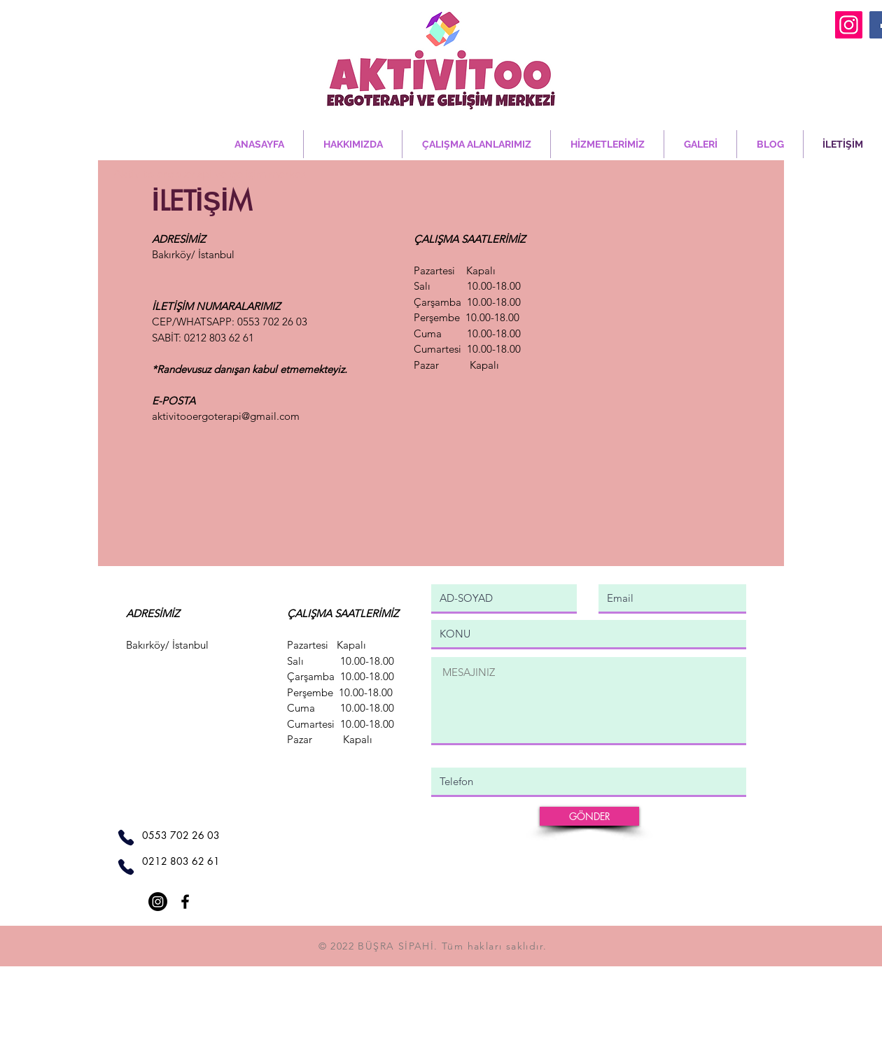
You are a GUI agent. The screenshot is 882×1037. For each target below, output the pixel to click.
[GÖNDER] (589, 816)
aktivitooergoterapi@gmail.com (226, 416)
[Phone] (126, 837)
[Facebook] (185, 901)
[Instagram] (848, 24)
